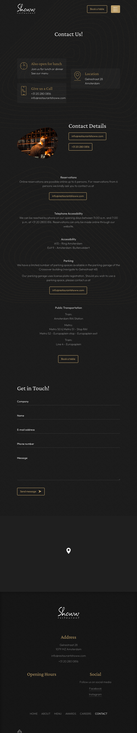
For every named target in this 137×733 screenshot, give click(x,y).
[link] (26, 9)
